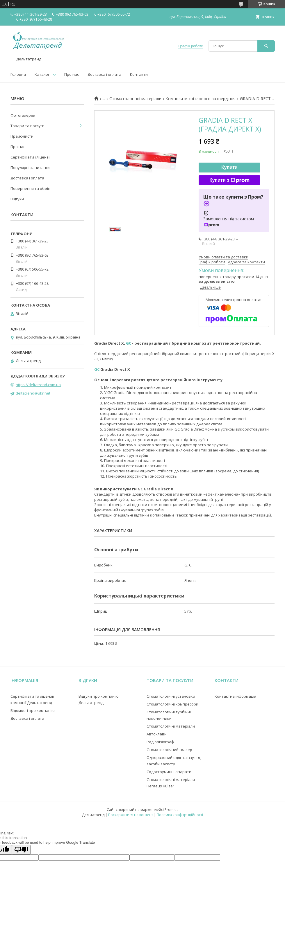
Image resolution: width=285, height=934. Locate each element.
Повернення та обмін (30, 188)
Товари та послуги (27, 125)
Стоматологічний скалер (169, 749)
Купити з (229, 180)
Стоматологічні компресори (172, 704)
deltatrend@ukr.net (33, 393)
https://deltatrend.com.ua (38, 384)
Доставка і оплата (104, 74)
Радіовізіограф (160, 741)
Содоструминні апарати (169, 771)
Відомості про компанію (32, 710)
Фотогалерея (22, 115)
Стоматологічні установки (171, 696)
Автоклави (157, 734)
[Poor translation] (21, 849)
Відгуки (17, 198)
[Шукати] (266, 46)
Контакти (139, 74)
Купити (229, 167)
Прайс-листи (21, 136)
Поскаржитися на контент (130, 814)
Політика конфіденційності (180, 814)
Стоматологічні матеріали (135, 98)
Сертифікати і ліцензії (30, 157)
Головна (18, 74)
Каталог (42, 74)
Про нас (71, 74)
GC (128, 343)
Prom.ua (172, 809)
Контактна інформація (235, 696)
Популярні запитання (30, 167)
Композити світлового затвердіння (200, 98)
